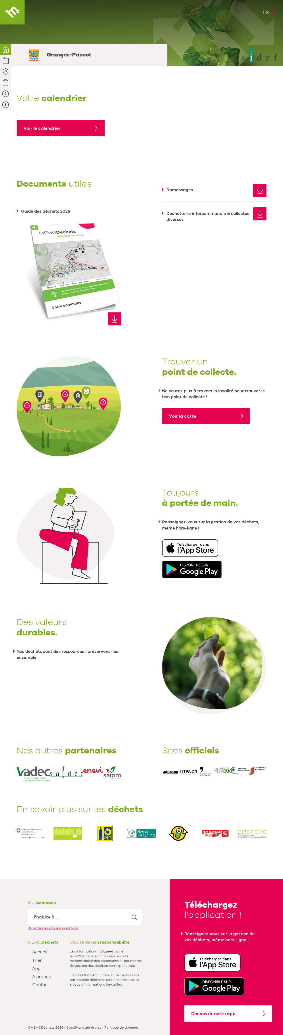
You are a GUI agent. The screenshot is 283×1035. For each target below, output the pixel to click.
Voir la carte (182, 416)
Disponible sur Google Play (192, 569)
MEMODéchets (12, 12)
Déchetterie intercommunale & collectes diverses (207, 216)
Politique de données (121, 1027)
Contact (40, 984)
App (36, 968)
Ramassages (179, 189)
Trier (37, 960)
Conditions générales (83, 1027)
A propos (41, 976)
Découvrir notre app (213, 1013)
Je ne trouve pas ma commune (53, 928)
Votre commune (5, 49)
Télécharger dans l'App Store (190, 548)
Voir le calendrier (42, 128)
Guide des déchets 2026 (45, 211)
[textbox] (77, 917)
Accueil (39, 951)
